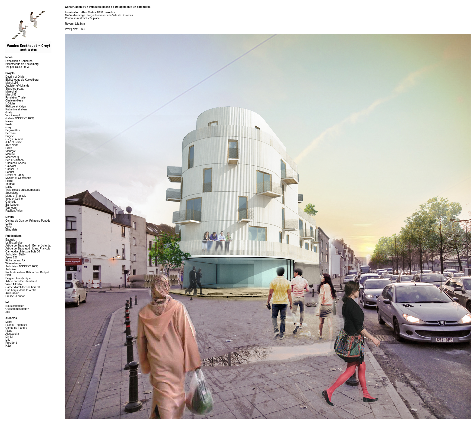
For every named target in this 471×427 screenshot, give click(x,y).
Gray (8, 127)
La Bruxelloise (13, 242)
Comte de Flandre (16, 327)
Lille (7, 339)
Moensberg (12, 157)
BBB (8, 275)
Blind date (11, 229)
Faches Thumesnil (16, 324)
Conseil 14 (11, 168)
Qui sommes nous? (17, 308)
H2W (8, 345)
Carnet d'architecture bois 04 (22, 251)
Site (7, 311)
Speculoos (11, 192)
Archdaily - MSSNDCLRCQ (21, 266)
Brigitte (9, 136)
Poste (8, 124)
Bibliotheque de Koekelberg (21, 64)
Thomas (10, 183)
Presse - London (15, 296)
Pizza (8, 148)
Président (11, 342)
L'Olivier (10, 103)
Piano (8, 330)
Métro (8, 321)
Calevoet (10, 166)
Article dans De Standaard (21, 281)
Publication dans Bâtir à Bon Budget (27, 272)
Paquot (9, 171)
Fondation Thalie (15, 97)
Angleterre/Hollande (17, 85)
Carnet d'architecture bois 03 (22, 287)
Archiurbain (12, 293)
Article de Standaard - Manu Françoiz (27, 248)
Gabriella (10, 201)
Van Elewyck (13, 115)
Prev (68, 29)
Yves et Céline (14, 198)
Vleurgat (10, 151)
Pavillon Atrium (14, 210)
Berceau (10, 133)
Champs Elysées (15, 163)
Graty (8, 112)
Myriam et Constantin (18, 177)
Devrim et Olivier (15, 76)
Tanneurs (11, 207)
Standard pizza (14, 88)
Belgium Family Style (18, 278)
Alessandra (12, 333)
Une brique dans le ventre (21, 290)
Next (75, 29)
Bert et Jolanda (14, 160)
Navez (9, 121)
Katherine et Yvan (16, 109)
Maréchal (11, 91)
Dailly (8, 186)
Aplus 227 (11, 257)
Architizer (11, 269)
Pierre (9, 180)
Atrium (9, 226)
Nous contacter (14, 305)
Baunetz (10, 239)
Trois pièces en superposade (22, 189)
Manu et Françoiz (15, 195)
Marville (10, 154)
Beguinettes (12, 130)
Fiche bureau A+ (15, 260)
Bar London (12, 204)
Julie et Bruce (13, 142)
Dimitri (9, 336)
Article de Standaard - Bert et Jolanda (28, 245)
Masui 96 (11, 94)
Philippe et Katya (15, 106)
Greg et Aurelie (14, 139)
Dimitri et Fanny (14, 174)
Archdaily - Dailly (15, 254)
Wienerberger (13, 263)
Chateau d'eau (14, 100)
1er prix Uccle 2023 (17, 66)
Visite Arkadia (13, 284)
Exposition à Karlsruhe (18, 61)
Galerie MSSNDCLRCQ (19, 118)
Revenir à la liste (75, 23)
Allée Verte (11, 145)
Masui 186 (11, 82)
